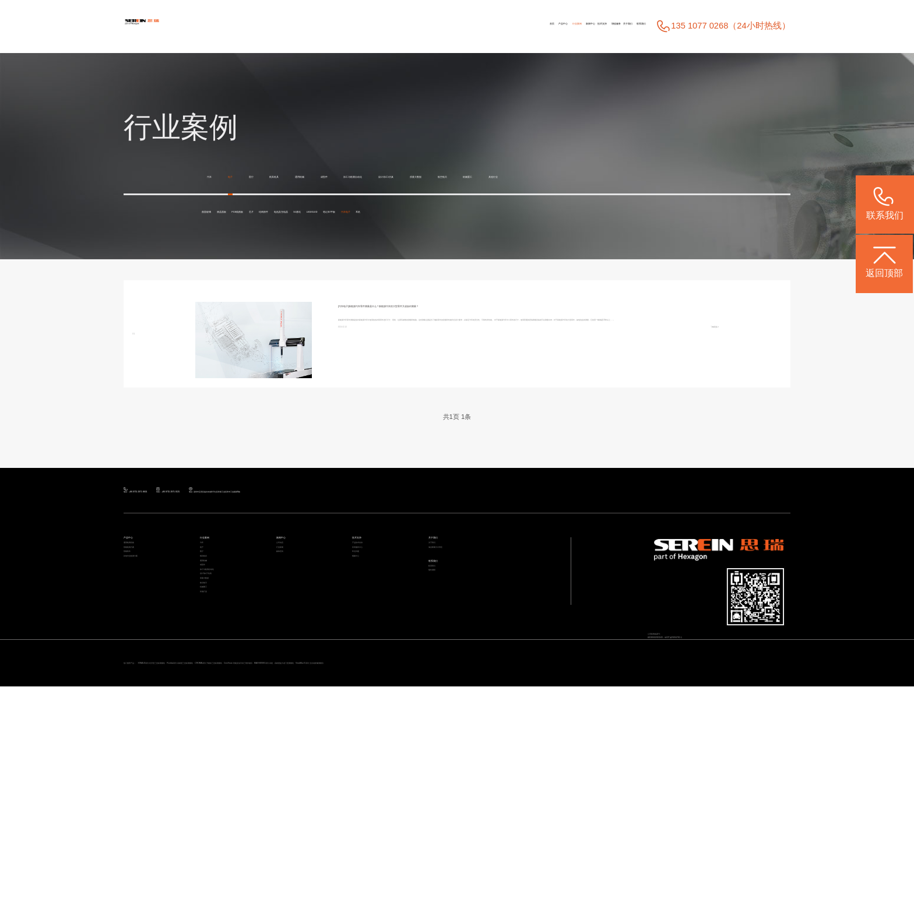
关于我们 (578, 26)
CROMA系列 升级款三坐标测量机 (479, 878)
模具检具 (325, 176)
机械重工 (224, 199)
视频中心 (367, 689)
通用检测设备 (146, 638)
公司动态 (291, 638)
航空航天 (689, 176)
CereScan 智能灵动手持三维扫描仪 (603, 878)
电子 (249, 176)
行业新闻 (291, 655)
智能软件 (139, 672)
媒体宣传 (291, 672)
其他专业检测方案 (154, 689)
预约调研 (443, 717)
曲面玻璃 (224, 235)
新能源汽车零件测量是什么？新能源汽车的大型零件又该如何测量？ (509, 339)
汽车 (215, 176)
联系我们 (624, 26)
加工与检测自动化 (487, 176)
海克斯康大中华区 (458, 655)
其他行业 (275, 199)
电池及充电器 (480, 235)
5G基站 (537, 235)
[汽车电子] (358, 339)
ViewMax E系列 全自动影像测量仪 (235, 893)
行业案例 (396, 26)
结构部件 (420, 235)
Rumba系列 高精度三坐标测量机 (360, 878)
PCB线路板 (331, 235)
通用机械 (376, 176)
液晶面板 (275, 235)
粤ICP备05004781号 (748, 742)
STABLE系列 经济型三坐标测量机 (241, 878)
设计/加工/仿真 (567, 176)
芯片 (378, 235)
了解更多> (701, 432)
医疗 (283, 176)
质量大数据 (634, 176)
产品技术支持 (375, 638)
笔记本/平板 (649, 235)
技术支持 (487, 26)
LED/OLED (589, 235)
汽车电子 (224, 243)
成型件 (423, 176)
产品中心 (350, 26)
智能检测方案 (146, 655)
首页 (313, 26)
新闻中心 (443, 26)
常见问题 (367, 672)
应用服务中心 (375, 655)
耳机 (267, 243)
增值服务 (534, 26)
